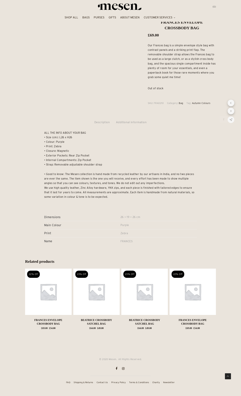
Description (102, 122)
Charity (156, 382)
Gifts (112, 17)
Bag (181, 103)
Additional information (131, 122)
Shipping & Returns (83, 382)
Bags (86, 17)
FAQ (68, 382)
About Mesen (130, 17)
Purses (99, 17)
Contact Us (102, 382)
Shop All (71, 17)
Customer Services (158, 17)
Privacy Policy (118, 382)
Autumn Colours (201, 103)
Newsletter (169, 382)
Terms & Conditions (139, 382)
